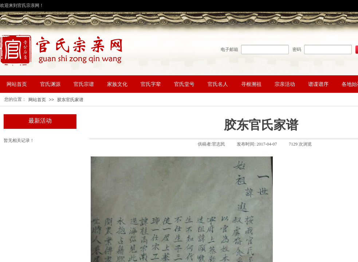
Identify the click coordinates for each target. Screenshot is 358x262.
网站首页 (37, 99)
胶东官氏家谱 (70, 99)
